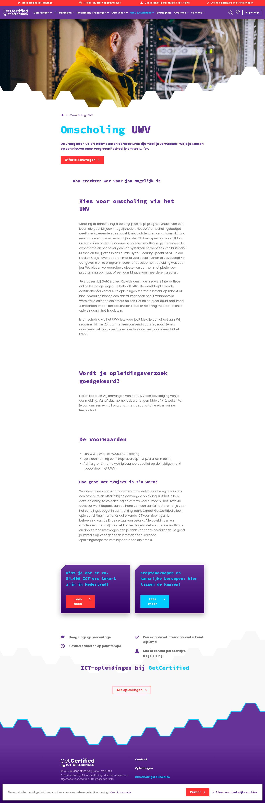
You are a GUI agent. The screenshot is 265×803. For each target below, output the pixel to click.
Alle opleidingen (129, 690)
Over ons (180, 12)
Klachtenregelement (116, 775)
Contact (196, 12)
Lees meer (78, 601)
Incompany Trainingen (91, 12)
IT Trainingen (63, 12)
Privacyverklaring (92, 775)
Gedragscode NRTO (102, 779)
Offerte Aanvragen (80, 160)
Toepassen (230, 12)
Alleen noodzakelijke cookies (236, 792)
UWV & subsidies (140, 12)
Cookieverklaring (70, 775)
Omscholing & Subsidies (152, 777)
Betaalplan (163, 12)
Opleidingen (41, 12)
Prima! (195, 792)
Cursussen (118, 12)
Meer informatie (120, 792)
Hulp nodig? (252, 12)
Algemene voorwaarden (75, 779)
